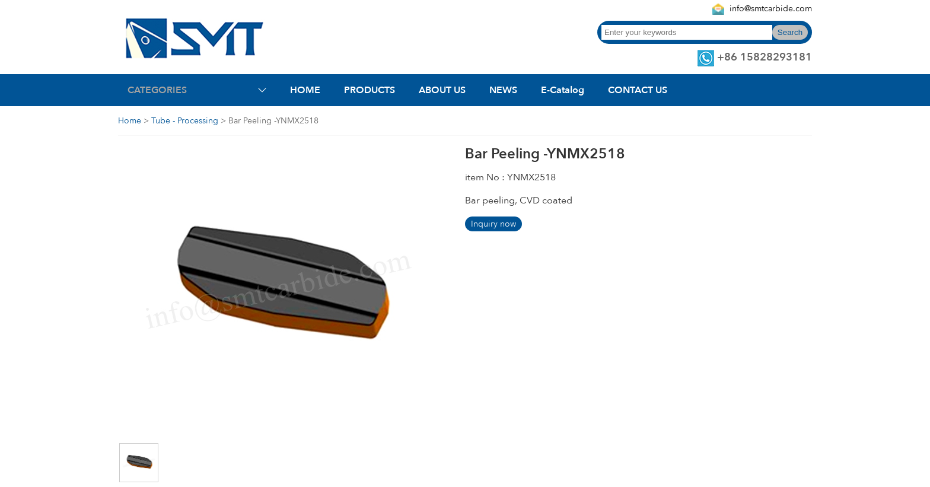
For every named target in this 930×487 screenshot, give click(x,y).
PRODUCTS (369, 90)
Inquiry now (493, 224)
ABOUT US (442, 90)
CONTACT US (637, 90)
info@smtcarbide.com (771, 8)
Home (129, 120)
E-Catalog (562, 90)
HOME (305, 90)
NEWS (503, 90)
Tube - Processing (184, 120)
